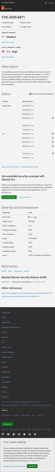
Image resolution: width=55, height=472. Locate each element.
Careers (23, 429)
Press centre (46, 429)
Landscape (6, 372)
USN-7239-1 (6, 282)
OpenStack (6, 312)
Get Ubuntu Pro (9, 197)
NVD (10, 271)
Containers (6, 377)
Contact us (7, 424)
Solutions (5, 397)
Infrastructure (15, 402)
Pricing (4, 392)
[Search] (45, 3)
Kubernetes (6, 322)
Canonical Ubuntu (8, 2)
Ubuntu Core (6, 347)
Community (14, 429)
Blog (29, 429)
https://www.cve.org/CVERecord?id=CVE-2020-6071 (21, 296)
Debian (26, 271)
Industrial (15, 415)
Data (6, 402)
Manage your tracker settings (14, 466)
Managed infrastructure (11, 327)
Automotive (6, 415)
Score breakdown (8, 57)
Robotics (5, 337)
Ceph (3, 317)
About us (5, 429)
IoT (3, 342)
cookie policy (34, 461)
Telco (33, 415)
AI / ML (4, 332)
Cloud (4, 362)
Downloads (6, 382)
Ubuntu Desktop (8, 352)
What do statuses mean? (29, 167)
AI (2, 402)
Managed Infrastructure (30, 402)
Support (5, 387)
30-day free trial (25, 197)
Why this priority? (8, 42)
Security (5, 367)
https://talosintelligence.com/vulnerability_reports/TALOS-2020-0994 (27, 293)
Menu (51, 3)
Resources (36, 429)
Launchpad (18, 271)
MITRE (4, 271)
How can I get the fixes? (10, 167)
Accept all (32, 466)
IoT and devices (24, 405)
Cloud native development (41, 405)
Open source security (9, 405)
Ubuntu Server (7, 357)
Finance (40, 415)
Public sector (25, 415)
